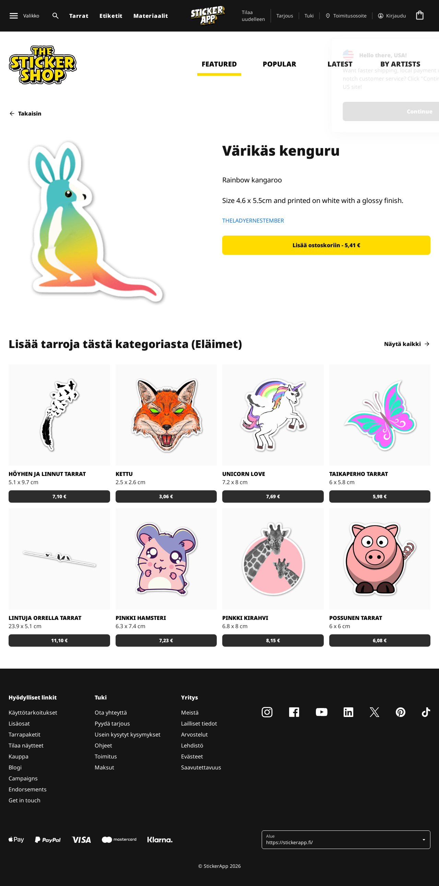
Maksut (104, 767)
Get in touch (24, 800)
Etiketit (110, 16)
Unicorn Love (243, 474)
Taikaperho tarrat (358, 474)
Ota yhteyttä (111, 712)
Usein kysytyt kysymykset (128, 734)
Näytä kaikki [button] (407, 344)
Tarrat (78, 16)
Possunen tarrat (355, 618)
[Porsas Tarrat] (380, 559)
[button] (326, 245)
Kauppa (18, 756)
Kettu (124, 474)
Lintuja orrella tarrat (45, 618)
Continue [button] (344, 111)
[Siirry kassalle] (419, 16)
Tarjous (284, 15)
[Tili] (392, 15)
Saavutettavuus (201, 767)
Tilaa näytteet (26, 745)
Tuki (309, 15)
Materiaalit (150, 16)
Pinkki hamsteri (141, 618)
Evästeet (192, 756)
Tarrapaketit (24, 734)
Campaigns (23, 778)
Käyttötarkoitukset (33, 712)
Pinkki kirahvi (245, 618)
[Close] (418, 52)
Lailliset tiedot (199, 723)
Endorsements (28, 789)
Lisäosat (19, 723)
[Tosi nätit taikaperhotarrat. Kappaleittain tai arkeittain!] (380, 415)
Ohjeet (103, 745)
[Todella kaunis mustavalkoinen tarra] (59, 415)
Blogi (15, 767)
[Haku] (54, 16)
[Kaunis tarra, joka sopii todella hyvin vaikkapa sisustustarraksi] (59, 559)
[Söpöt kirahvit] (273, 559)
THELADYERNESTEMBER (253, 220)
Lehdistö (192, 745)
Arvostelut (194, 734)
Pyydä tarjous (112, 723)
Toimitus (106, 756)
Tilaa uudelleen (253, 15)
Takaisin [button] (25, 113)
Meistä (190, 712)
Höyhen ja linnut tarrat (47, 474)
